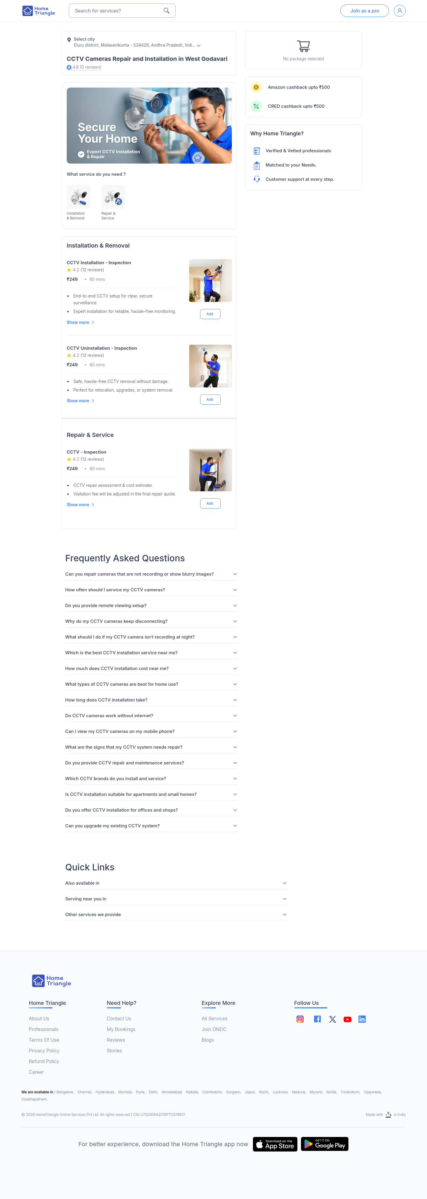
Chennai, (85, 1092)
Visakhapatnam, (34, 1099)
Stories (114, 1051)
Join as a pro (364, 11)
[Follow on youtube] (347, 1019)
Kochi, (264, 1092)
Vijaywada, (373, 1092)
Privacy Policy (44, 1051)
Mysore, (317, 1092)
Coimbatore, (213, 1092)
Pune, (141, 1092)
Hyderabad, (106, 1092)
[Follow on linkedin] (362, 1019)
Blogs (208, 1040)
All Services (214, 1018)
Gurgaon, (234, 1092)
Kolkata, (193, 1092)
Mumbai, (126, 1092)
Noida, (332, 1092)
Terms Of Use (44, 1040)
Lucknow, (281, 1092)
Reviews (116, 1040)
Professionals (43, 1029)
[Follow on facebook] (317, 1019)
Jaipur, (251, 1092)
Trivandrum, (351, 1092)
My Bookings (121, 1029)
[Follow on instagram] (300, 1019)
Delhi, (154, 1092)
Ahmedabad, (173, 1092)
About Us (39, 1018)
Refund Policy (44, 1061)
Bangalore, (66, 1092)
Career (36, 1072)
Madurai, (299, 1092)
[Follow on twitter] (332, 1019)
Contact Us (119, 1018)
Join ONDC (214, 1029)
